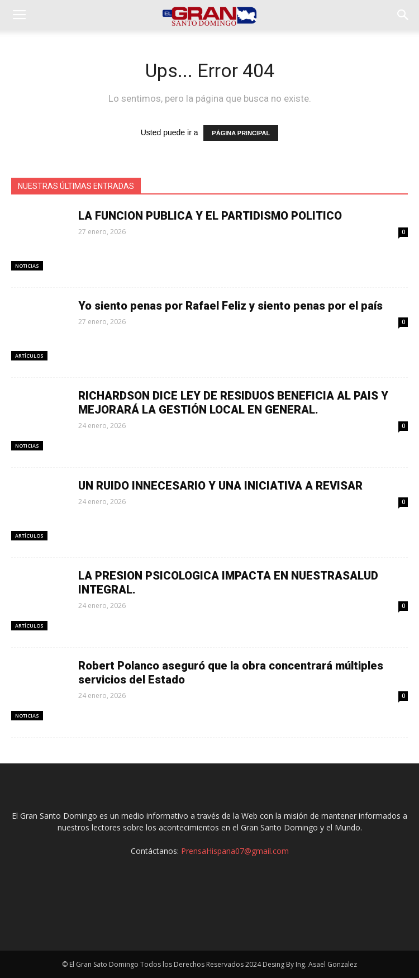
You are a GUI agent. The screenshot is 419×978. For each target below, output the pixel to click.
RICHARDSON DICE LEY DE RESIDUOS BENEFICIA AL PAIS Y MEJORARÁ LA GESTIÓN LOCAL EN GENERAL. (233, 402)
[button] (403, 15)
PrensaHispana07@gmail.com (235, 851)
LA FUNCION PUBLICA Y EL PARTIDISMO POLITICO (210, 215)
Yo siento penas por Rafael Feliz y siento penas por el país (230, 305)
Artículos (29, 355)
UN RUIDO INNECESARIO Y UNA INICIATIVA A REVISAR (220, 485)
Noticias (27, 265)
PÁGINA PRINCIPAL (241, 133)
